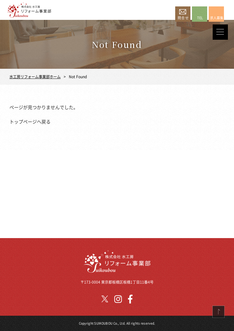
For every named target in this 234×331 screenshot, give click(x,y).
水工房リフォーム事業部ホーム (35, 76)
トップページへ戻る (30, 121)
